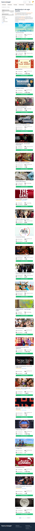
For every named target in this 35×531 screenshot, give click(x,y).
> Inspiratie (27, 527)
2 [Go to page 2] (21, 517)
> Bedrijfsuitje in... (28, 528)
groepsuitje (28, 12)
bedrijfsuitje (23, 16)
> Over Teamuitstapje (28, 526)
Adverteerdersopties (19, 526)
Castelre (8, 7)
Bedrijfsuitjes (10, 4)
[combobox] (26, 2)
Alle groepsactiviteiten (29, 4)
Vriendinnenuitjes (21, 4)
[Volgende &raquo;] (29, 518)
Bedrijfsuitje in (3, 7)
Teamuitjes (15, 4)
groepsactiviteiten (22, 18)
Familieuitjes (4, 4)
